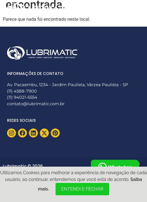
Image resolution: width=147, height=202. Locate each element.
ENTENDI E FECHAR (82, 189)
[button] (133, 9)
